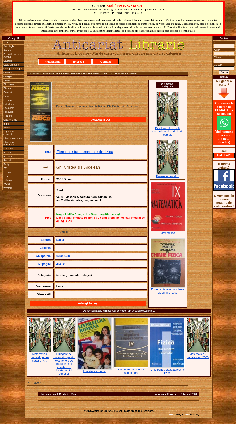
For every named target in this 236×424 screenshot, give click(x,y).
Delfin (6, 80)
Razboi (7, 160)
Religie (7, 164)
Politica (7, 152)
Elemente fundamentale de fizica (84, 152)
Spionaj (7, 172)
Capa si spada (11, 64)
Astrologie (8, 46)
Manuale (8, 148)
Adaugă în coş (101, 119)
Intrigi (6, 123)
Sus (73, 394)
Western (7, 188)
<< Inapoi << (35, 382)
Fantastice (9, 112)
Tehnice (7, 180)
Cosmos (7, 72)
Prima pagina (48, 394)
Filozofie (7, 115)
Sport (6, 176)
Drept (6, 96)
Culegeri (7, 76)
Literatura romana (12, 138)
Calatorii (7, 60)
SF (5, 168)
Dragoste (8, 92)
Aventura (8, 50)
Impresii (78, 61)
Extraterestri (9, 104)
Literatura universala (8, 143)
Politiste (7, 156)
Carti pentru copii (12, 68)
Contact (105, 61)
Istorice (7, 127)
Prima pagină (52, 61)
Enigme (7, 100)
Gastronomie (10, 119)
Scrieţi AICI (224, 155)
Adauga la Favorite (166, 394)
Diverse (7, 88)
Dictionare (8, 84)
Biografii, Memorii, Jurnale (13, 55)
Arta (5, 42)
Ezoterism (8, 108)
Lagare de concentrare (9, 132)
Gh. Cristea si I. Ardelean (78, 167)
